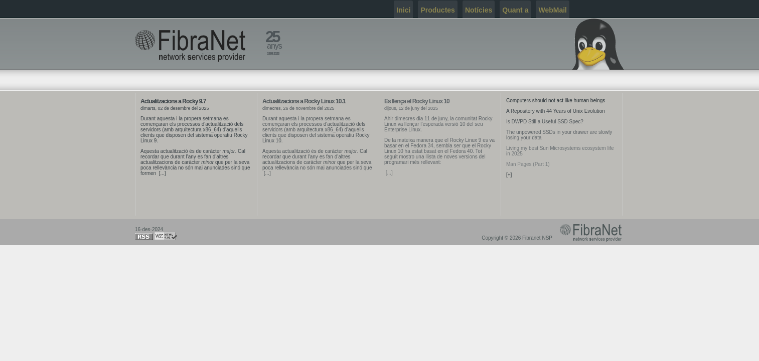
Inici (403, 10)
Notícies (478, 10)
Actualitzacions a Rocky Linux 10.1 (303, 101)
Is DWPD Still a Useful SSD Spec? (544, 121)
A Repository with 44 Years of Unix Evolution (555, 111)
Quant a (515, 10)
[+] (509, 174)
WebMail (552, 10)
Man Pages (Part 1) (528, 164)
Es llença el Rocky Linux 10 (416, 101)
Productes (437, 10)
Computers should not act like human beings (555, 100)
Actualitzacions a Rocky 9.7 (173, 101)
